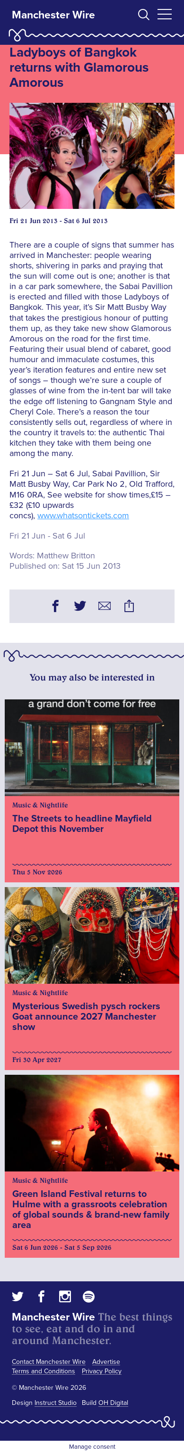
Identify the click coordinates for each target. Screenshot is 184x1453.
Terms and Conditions (43, 1371)
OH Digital (113, 1403)
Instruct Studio (56, 1403)
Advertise (106, 1362)
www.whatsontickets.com (83, 515)
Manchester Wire (53, 15)
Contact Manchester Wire (49, 1362)
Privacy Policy (102, 1371)
